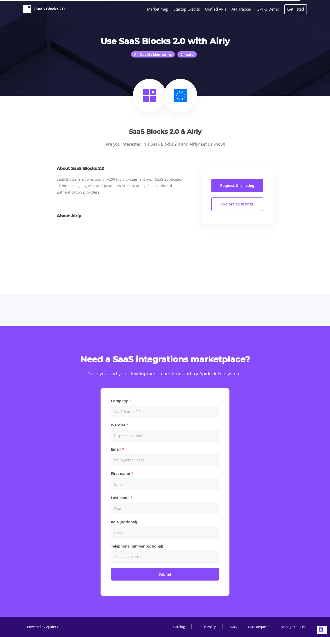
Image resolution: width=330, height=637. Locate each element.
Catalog (179, 626)
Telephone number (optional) (137, 546)
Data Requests (259, 626)
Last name (120, 497)
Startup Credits (187, 9)
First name (120, 473)
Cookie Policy (205, 626)
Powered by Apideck (42, 626)
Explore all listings (237, 204)
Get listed (295, 9)
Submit (165, 574)
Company (119, 400)
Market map (157, 9)
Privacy (231, 626)
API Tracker (241, 9)
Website (118, 425)
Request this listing (237, 185)
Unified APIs (215, 9)
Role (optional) (124, 521)
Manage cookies (293, 626)
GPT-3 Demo (268, 9)
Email (116, 449)
